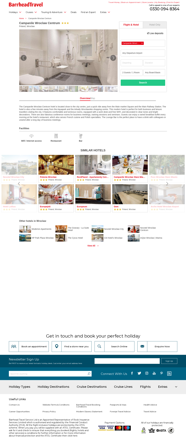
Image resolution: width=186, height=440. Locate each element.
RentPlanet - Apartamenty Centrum (93, 177)
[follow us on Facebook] (132, 373)
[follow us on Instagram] (146, 373)
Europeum (82, 206)
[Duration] (154, 62)
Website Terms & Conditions (56, 405)
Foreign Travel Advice (120, 411)
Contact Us (14, 405)
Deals (73, 12)
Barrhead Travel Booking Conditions (88, 406)
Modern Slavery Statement (89, 411)
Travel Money (114, 2)
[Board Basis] (154, 72)
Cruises (31, 12)
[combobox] (143, 43)
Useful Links (17, 399)
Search (143, 82)
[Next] (166, 183)
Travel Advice (150, 411)
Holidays (15, 12)
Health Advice (150, 405)
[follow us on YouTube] (154, 373)
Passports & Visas (118, 405)
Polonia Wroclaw (48, 177)
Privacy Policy (49, 411)
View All (91, 246)
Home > (23, 18)
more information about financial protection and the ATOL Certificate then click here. (47, 434)
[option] (56, 183)
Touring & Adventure (53, 12)
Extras (105, 12)
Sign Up (169, 361)
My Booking (160, 2)
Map (106, 98)
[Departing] (132, 62)
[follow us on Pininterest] (161, 373)
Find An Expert (173, 2)
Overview (79, 98)
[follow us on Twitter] (139, 373)
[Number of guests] (132, 72)
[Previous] (19, 183)
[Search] (89, 374)
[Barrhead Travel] (26, 4)
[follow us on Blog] (169, 373)
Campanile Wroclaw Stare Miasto (130, 177)
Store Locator (147, 2)
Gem (116, 206)
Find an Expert (88, 12)
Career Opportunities (19, 411)
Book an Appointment (131, 2)
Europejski (45, 206)
